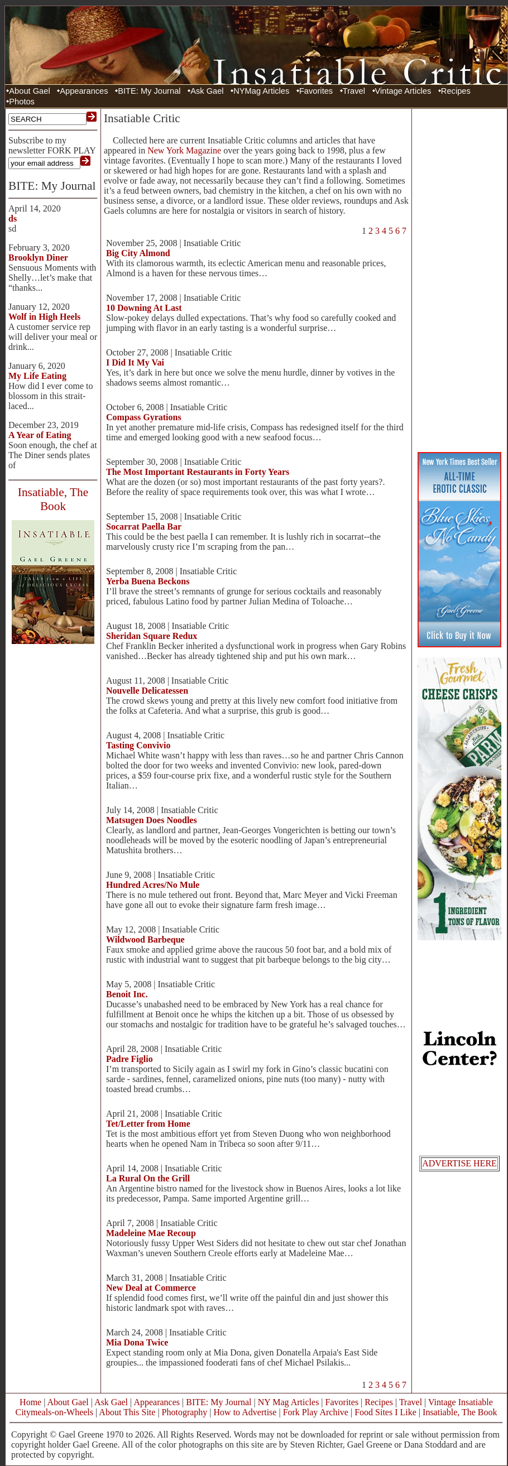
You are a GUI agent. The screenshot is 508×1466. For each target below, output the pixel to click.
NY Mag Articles (288, 1402)
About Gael (29, 90)
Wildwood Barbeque (145, 939)
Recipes (456, 90)
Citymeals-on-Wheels (54, 1412)
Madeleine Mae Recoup (151, 1233)
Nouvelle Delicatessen (147, 690)
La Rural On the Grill (148, 1178)
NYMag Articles (261, 90)
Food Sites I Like (385, 1412)
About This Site (127, 1412)
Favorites (316, 90)
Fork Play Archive (315, 1412)
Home (30, 1402)
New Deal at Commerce (151, 1287)
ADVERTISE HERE (459, 1163)
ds (12, 218)
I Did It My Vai (135, 362)
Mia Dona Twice (137, 1342)
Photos (22, 101)
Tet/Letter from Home (148, 1123)
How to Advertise (245, 1412)
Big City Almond (138, 253)
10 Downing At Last (144, 308)
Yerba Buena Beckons (147, 581)
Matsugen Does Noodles (151, 820)
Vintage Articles (403, 90)
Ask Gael (206, 90)
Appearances (84, 90)
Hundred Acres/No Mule (152, 885)
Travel (354, 90)
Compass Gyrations (143, 417)
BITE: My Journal (149, 90)
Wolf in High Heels (44, 316)
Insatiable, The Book (460, 1412)
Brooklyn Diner (38, 257)
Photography (185, 1412)
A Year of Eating (39, 435)
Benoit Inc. (127, 994)
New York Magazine (184, 150)
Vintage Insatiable (460, 1402)
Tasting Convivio (138, 745)
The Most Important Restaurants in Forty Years (197, 472)
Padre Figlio (129, 1059)
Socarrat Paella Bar (143, 526)
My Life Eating (37, 376)
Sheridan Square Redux (151, 636)
